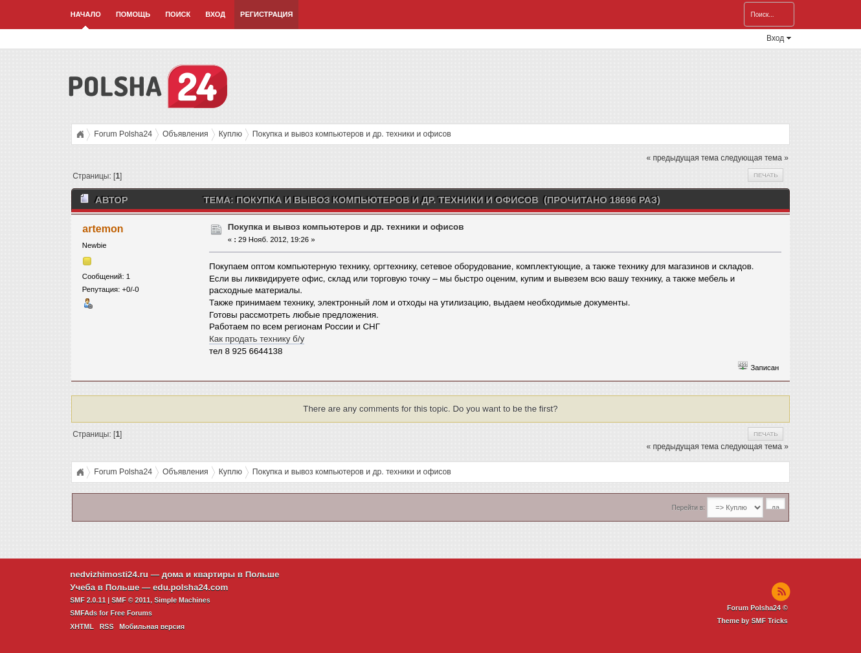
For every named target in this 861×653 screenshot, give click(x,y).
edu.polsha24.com (190, 587)
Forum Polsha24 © (757, 608)
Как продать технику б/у (256, 339)
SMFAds (83, 613)
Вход (215, 14)
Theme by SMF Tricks (752, 621)
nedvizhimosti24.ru (109, 574)
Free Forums (131, 613)
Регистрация (266, 14)
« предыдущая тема (682, 157)
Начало (86, 14)
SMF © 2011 (130, 600)
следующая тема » (754, 157)
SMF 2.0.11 (88, 600)
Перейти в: (688, 507)
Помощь (133, 14)
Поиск (177, 14)
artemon (102, 228)
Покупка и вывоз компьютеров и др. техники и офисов (346, 227)
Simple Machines (182, 600)
